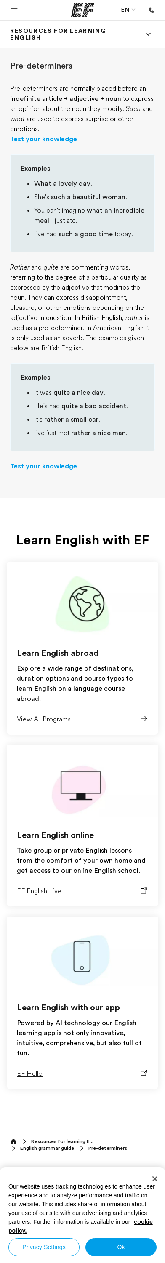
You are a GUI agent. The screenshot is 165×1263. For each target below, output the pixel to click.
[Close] (155, 1179)
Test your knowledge (43, 139)
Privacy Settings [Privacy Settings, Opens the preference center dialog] (44, 1247)
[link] (72, 34)
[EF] (82, 10)
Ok (121, 1247)
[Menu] (148, 34)
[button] (14, 10)
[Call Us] (151, 10)
